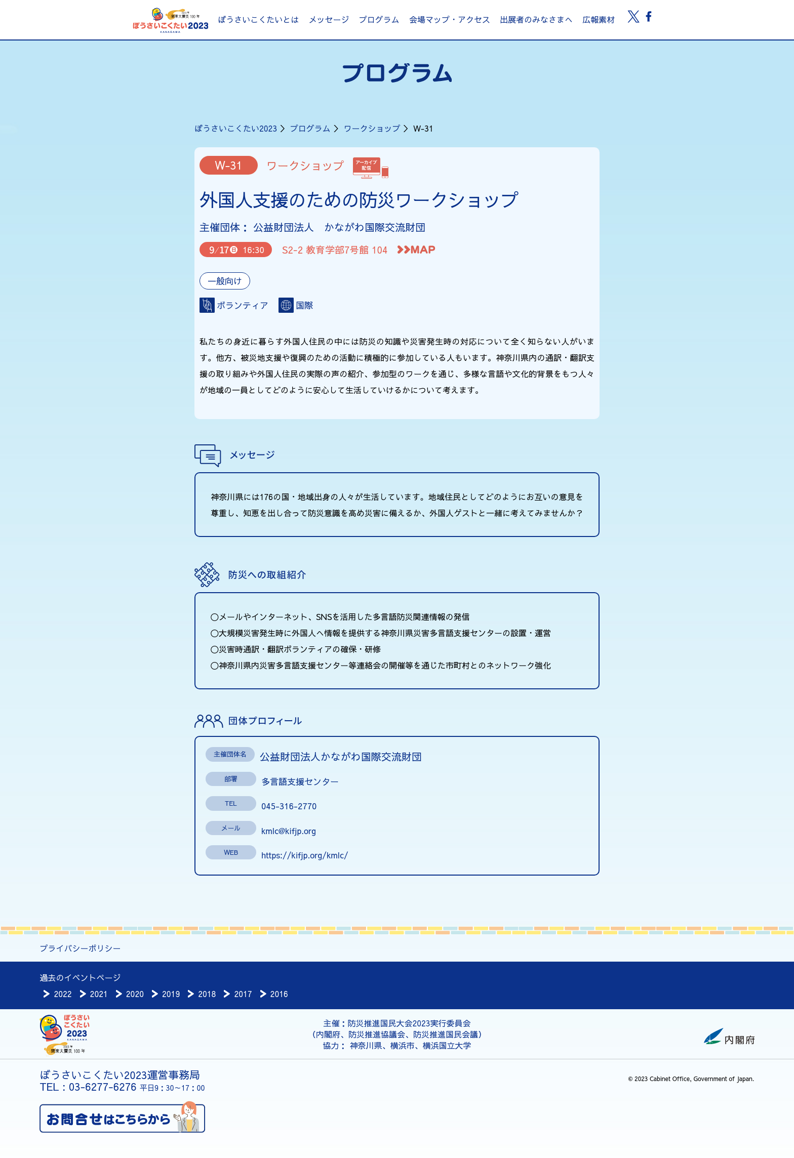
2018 (207, 993)
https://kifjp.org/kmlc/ (304, 854)
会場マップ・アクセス (449, 19)
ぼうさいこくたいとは (258, 19)
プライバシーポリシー (80, 948)
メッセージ (328, 19)
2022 (62, 993)
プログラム (379, 19)
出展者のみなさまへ (536, 19)
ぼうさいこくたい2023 (235, 128)
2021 (99, 993)
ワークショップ (371, 128)
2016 (279, 993)
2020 (135, 993)
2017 (243, 993)
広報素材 (598, 19)
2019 (171, 993)
